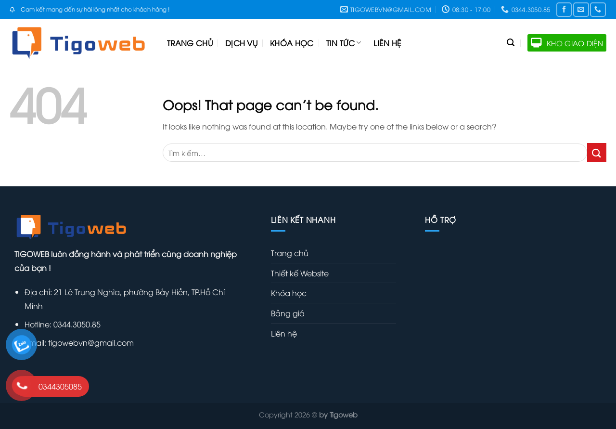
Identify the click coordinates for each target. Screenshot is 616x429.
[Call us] (597, 9)
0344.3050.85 (76, 324)
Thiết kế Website (300, 273)
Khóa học (292, 43)
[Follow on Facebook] (564, 9)
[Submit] (596, 152)
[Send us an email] (581, 9)
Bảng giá (288, 313)
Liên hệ (387, 43)
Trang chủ (190, 43)
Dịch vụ (241, 43)
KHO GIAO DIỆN (567, 43)
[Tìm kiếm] (510, 42)
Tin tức (343, 43)
